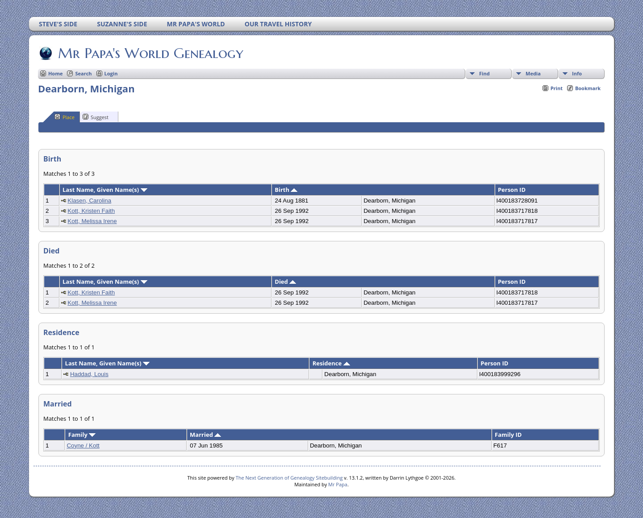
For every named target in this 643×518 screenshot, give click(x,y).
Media (533, 73)
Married (205, 435)
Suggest (96, 116)
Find (484, 73)
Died (285, 282)
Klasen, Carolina (89, 200)
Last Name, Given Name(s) (105, 190)
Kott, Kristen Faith (91, 210)
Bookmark (588, 88)
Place (64, 116)
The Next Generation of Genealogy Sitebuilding (289, 477)
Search (83, 73)
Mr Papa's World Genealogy (150, 53)
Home (55, 73)
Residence (331, 363)
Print (557, 88)
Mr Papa (337, 484)
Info (577, 73)
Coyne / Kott (83, 445)
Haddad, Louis (89, 374)
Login (111, 73)
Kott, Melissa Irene (92, 221)
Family (82, 435)
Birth (286, 190)
